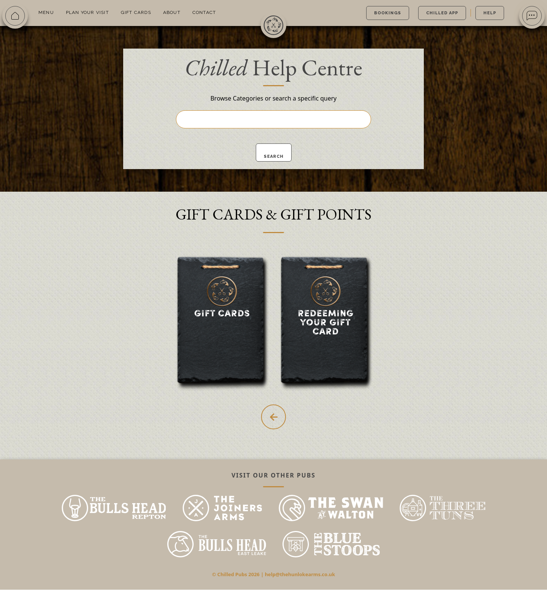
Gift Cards (136, 12)
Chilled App (442, 13)
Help (489, 13)
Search (274, 156)
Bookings (387, 13)
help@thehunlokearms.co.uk (300, 579)
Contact (204, 12)
